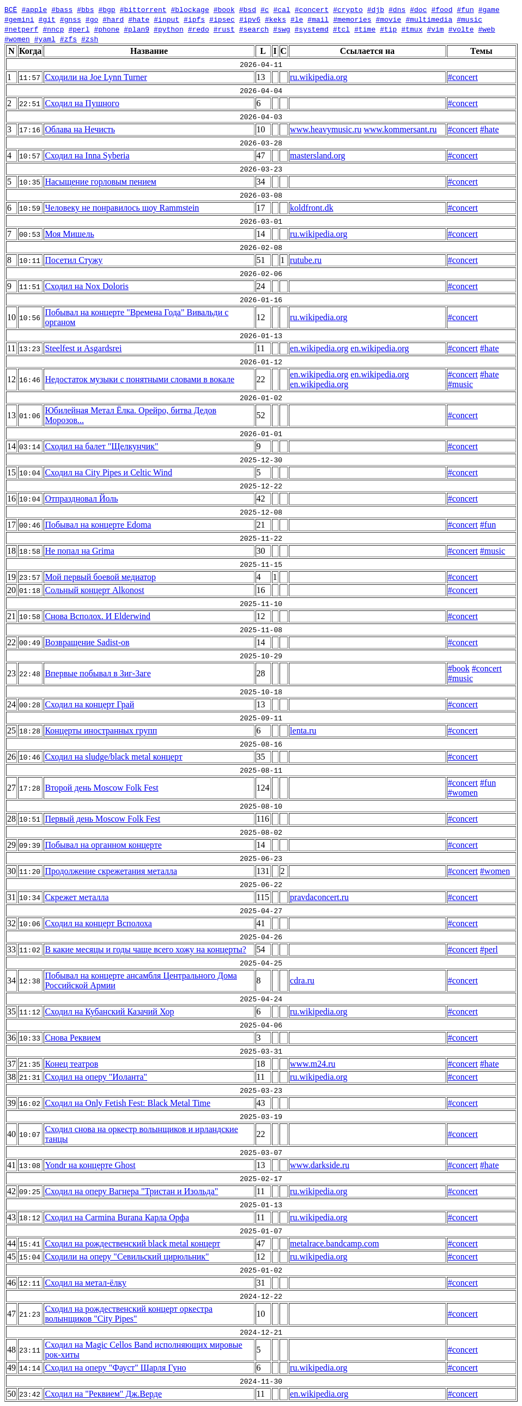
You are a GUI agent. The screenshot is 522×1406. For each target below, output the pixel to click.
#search (254, 29)
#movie (389, 19)
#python (169, 29)
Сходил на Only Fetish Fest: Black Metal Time (127, 1103)
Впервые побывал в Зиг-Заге (97, 673)
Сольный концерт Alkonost (94, 590)
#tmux (411, 29)
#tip (388, 29)
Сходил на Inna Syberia (87, 155)
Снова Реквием (73, 1037)
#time (364, 29)
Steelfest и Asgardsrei (83, 348)
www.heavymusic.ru (325, 129)
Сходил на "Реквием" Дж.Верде (103, 1393)
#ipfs (194, 19)
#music (469, 19)
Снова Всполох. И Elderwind (97, 616)
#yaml (45, 39)
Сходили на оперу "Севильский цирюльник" (127, 1256)
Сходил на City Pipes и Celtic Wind (108, 472)
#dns (397, 9)
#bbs (85, 9)
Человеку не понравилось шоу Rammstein (122, 207)
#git (47, 19)
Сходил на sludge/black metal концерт (113, 756)
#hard (113, 19)
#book (224, 9)
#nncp (53, 29)
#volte (461, 29)
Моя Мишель (69, 234)
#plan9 (136, 29)
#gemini (19, 19)
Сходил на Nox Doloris (87, 286)
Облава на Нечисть (80, 129)
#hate (138, 19)
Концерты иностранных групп (101, 730)
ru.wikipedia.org (318, 77)
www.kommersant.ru (399, 129)
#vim (435, 29)
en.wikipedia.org (319, 348)
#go (92, 19)
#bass (61, 9)
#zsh (89, 39)
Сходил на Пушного (82, 103)
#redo (198, 29)
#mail (318, 19)
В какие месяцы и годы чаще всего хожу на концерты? (145, 949)
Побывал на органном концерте (103, 844)
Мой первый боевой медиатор (100, 577)
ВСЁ (10, 9)
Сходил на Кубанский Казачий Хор (109, 1011)
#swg (281, 29)
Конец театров (71, 1063)
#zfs (68, 39)
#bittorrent (143, 9)
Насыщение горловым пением (100, 181)
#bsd (247, 9)
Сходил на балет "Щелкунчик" (101, 446)
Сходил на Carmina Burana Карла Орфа (117, 1217)
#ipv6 (249, 19)
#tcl (341, 29)
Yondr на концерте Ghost (90, 1165)
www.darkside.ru (319, 1165)
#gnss (70, 19)
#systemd (312, 29)
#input (166, 19)
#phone (106, 29)
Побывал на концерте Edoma (98, 524)
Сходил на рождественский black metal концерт (132, 1243)
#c (264, 9)
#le (296, 19)
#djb (375, 9)
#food (441, 9)
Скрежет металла (76, 897)
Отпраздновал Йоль (81, 498)
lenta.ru (303, 730)
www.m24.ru (312, 1063)
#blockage (190, 9)
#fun (465, 9)
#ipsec (222, 19)
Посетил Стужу (73, 260)
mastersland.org (317, 155)
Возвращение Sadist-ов (87, 642)
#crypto (348, 9)
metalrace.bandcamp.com (334, 1243)
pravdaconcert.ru (319, 897)
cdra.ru (302, 980)
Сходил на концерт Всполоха (98, 923)
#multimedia (428, 19)
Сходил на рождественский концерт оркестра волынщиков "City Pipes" (129, 1313)
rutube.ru (305, 260)
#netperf (21, 29)
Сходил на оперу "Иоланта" (96, 1076)
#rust (224, 29)
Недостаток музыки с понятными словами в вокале (139, 379)
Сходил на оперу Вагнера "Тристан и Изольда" (131, 1191)
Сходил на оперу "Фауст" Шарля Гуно (115, 1367)
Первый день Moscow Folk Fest (102, 818)
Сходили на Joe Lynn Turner (96, 77)
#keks (275, 19)
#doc (418, 9)
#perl (78, 29)
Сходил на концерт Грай (89, 704)
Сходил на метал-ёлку (85, 1282)
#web (486, 29)
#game (489, 9)
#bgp (106, 9)
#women (17, 39)
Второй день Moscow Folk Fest (101, 787)
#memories (352, 19)
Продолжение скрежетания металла (111, 871)
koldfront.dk (311, 207)
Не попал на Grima (79, 550)
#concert (312, 9)
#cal (281, 9)
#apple (34, 9)
